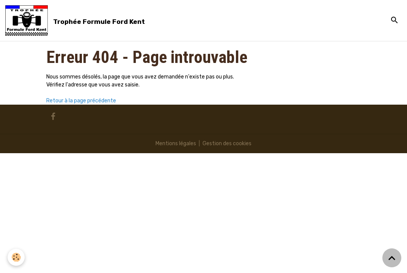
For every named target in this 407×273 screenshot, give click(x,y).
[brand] (76, 20)
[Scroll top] (391, 257)
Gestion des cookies (227, 143)
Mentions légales (176, 143)
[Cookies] (16, 257)
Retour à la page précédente (81, 100)
